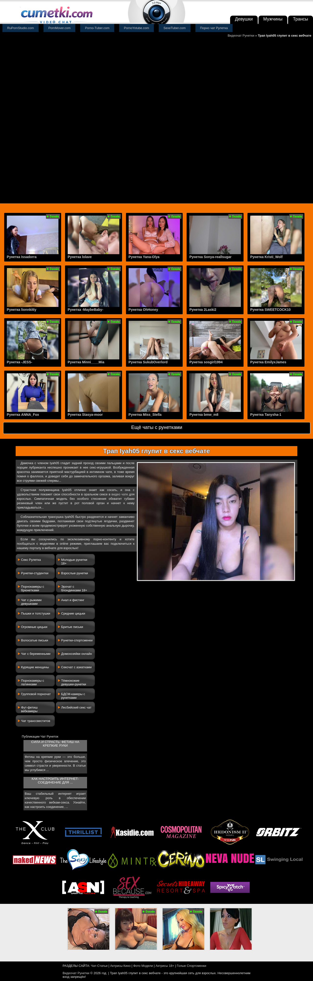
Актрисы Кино (120, 966)
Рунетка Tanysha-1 (265, 415)
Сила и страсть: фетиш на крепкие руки (55, 743)
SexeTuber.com (175, 28)
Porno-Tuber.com (97, 28)
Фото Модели (143, 966)
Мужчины (273, 19)
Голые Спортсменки (191, 966)
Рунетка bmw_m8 (203, 415)
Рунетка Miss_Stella (145, 415)
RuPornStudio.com (20, 28)
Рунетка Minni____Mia (86, 362)
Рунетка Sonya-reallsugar (210, 257)
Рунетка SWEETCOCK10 (270, 310)
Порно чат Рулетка (214, 28)
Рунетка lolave (80, 257)
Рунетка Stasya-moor (85, 415)
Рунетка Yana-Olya (144, 257)
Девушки (244, 19)
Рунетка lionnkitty (21, 310)
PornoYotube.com (136, 28)
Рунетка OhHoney (143, 310)
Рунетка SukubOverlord (148, 362)
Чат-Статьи (99, 966)
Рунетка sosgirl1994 (206, 362)
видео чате (120, 494)
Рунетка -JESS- (19, 362)
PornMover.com (59, 28)
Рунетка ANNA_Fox (23, 415)
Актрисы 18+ (165, 966)
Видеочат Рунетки (241, 35)
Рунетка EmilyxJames (268, 362)
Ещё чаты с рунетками (156, 427)
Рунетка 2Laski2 (202, 310)
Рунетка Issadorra (22, 257)
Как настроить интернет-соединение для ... (55, 780)
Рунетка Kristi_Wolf (266, 257)
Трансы (300, 19)
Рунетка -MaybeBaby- (85, 310)
